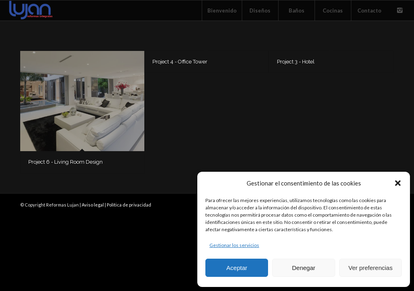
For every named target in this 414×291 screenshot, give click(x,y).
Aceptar (236, 267)
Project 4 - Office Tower (179, 62)
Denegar (303, 267)
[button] (398, 183)
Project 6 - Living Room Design (65, 162)
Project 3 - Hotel (296, 62)
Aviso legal (93, 204)
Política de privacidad (129, 204)
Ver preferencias (371, 267)
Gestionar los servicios (234, 245)
